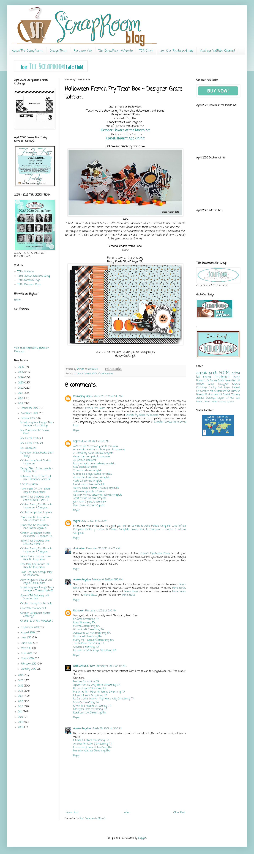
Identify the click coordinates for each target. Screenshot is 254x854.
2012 (21, 707)
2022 (21, 388)
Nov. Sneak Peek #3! (31, 443)
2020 (21, 398)
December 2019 (30, 408)
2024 (21, 378)
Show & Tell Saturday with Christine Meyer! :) (35, 542)
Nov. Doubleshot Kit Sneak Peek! (34, 432)
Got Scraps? (228, 401)
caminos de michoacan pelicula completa (95, 446)
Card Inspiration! (29, 484)
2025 (21, 372)
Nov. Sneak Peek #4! (31, 438)
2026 (21, 367)
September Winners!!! (33, 608)
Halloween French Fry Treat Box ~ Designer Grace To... (35, 478)
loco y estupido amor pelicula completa (94, 464)
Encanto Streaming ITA (86, 619)
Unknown (78, 611)
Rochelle (235, 391)
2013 (21, 701)
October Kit (206, 391)
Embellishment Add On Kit (125, 138)
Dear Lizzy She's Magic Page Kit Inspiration (36, 573)
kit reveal (203, 377)
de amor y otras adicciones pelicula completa (97, 495)
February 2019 (29, 664)
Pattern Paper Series (207, 401)
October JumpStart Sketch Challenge (35, 614)
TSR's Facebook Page (28, 280)
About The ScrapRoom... (27, 51)
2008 (21, 727)
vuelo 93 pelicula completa (87, 481)
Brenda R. (201, 395)
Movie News (178, 588)
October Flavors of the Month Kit (125, 130)
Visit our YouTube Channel (217, 51)
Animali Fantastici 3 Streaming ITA (92, 744)
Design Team (58, 51)
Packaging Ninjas (82, 396)
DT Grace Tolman (82, 373)
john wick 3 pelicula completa (89, 502)
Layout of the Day (228, 398)
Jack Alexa (79, 549)
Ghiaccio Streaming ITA (86, 647)
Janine (200, 398)
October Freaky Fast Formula (36, 603)
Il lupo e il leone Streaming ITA (90, 695)
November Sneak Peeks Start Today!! (36, 454)
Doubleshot (222, 377)
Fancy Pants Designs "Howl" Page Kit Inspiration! (35, 558)
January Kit (215, 395)
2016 (21, 686)
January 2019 (29, 669)
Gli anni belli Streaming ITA (88, 629)
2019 (21, 403)
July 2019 (26, 638)
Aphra (236, 373)
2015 (21, 691)
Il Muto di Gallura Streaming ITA (91, 740)
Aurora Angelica (82, 580)
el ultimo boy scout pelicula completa (93, 453)
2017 (21, 681)
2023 (21, 383)
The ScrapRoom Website (116, 51)
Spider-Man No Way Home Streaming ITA (96, 685)
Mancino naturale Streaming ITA (91, 751)
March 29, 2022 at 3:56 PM (107, 729)
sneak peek (206, 373)
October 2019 (28, 418)
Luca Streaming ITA (84, 623)
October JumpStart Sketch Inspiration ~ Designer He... (36, 534)
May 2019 (26, 648)
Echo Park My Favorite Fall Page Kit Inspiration (34, 565)
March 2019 (28, 658)
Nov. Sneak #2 (28, 448)
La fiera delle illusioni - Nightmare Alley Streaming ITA (103, 699)
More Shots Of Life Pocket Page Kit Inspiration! (35, 490)
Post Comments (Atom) (92, 818)
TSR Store (146, 51)
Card (221, 401)
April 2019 (27, 653)
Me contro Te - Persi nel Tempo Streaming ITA (99, 692)
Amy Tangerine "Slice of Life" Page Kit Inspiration (36, 581)
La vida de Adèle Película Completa (151, 526)
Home (126, 812)
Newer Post (72, 812)
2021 (21, 393)
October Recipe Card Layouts (36, 512)
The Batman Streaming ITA (88, 643)
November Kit (232, 381)
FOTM (94, 373)
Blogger (142, 838)
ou (89, 526)
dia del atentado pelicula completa (91, 477)
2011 (20, 712)
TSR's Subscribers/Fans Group (33, 276)
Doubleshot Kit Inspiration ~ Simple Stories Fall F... (35, 519)
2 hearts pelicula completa (87, 471)
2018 (21, 675)
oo (113, 526)
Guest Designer (218, 384)
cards (236, 377)
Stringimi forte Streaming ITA (90, 709)
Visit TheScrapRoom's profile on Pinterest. (31, 349)
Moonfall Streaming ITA (86, 626)
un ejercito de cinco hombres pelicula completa (99, 450)
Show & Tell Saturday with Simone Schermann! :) (35, 498)
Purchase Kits (83, 51)
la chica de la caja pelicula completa (92, 474)
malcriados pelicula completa (88, 505)
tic (96, 526)
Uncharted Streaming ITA (87, 636)
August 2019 (28, 633)
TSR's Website (25, 272)
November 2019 (30, 413)
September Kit (222, 391)
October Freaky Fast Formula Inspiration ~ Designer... (36, 506)
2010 (21, 717)
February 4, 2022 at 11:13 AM (111, 666)
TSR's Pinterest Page (29, 284)
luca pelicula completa (85, 467)
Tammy (236, 395)
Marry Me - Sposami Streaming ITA (93, 640)
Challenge (210, 398)
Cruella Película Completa (145, 529)
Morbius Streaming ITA (86, 681)
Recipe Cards (217, 381)
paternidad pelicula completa (89, 491)
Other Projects (106, 373)
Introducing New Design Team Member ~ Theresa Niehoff (37, 589)
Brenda (200, 384)
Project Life (202, 381)
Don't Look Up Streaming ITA (89, 713)
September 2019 (30, 627)
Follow (17, 300)
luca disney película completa (89, 484)
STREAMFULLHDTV (84, 666)
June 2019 (27, 643)
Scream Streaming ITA (86, 702)
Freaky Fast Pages (219, 387)
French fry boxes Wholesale (142, 415)
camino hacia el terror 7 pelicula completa (96, 488)
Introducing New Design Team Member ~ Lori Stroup (37, 424)
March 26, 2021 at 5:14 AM (108, 396)
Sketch (227, 395)
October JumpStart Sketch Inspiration (35, 462)
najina (76, 441)
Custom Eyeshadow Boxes (155, 553)
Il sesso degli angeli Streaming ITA (92, 747)
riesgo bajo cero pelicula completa (91, 456)
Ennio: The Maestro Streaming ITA (92, 706)
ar (124, 526)
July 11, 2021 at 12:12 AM (94, 521)
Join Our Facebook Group (176, 51)
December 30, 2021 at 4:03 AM (103, 549)
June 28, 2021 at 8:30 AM (95, 441)
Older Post (179, 812)
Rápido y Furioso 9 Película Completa (107, 529)
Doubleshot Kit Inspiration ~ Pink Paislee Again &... (35, 526)
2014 (21, 696)
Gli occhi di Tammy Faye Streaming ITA (94, 650)
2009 (21, 722)
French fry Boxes (95, 408)
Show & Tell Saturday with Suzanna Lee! (35, 597)
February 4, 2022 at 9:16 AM (100, 611)
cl (127, 526)
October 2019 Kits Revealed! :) (36, 621)
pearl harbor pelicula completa (89, 498)
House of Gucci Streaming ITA (89, 688)
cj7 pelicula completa (84, 460)
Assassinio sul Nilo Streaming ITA (92, 633)
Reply (76, 430)
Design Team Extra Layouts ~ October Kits (36, 470)
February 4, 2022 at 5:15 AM (107, 580)
